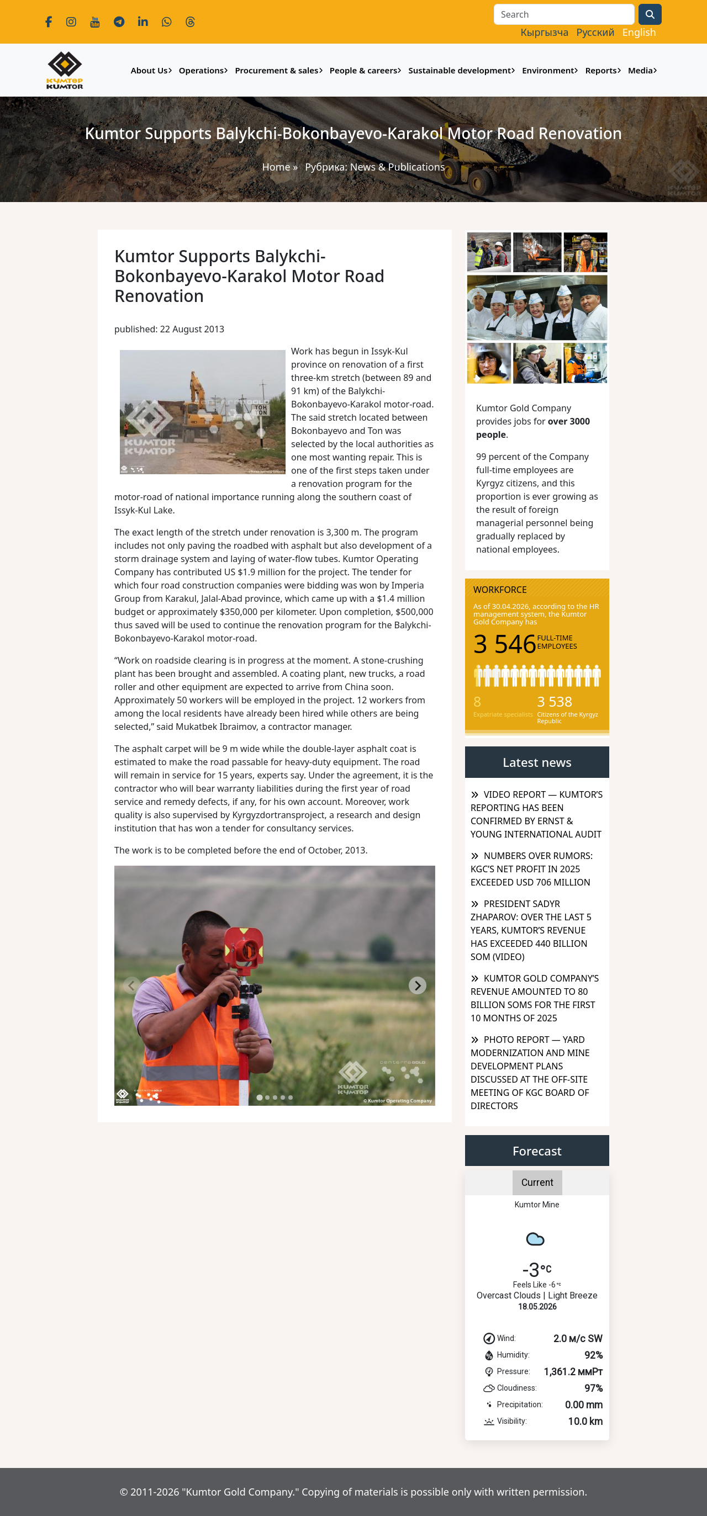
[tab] (259, 1098)
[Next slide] (417, 985)
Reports (601, 70)
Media (640, 70)
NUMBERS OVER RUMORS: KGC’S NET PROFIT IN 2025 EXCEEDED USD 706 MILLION (532, 869)
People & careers (364, 70)
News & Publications (397, 166)
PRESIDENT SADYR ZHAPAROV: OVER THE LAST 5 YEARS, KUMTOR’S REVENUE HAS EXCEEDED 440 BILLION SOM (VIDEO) (531, 930)
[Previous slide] (132, 985)
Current (537, 1182)
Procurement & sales (276, 70)
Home (276, 166)
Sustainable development (459, 70)
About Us (149, 70)
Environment (548, 70)
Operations (201, 70)
